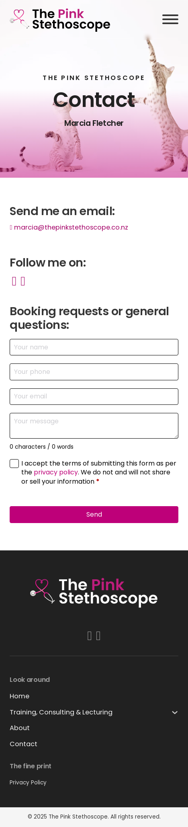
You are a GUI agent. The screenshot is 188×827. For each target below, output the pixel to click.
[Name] (94, 347)
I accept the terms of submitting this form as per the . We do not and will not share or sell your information (98, 472)
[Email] (94, 396)
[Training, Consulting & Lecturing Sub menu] (175, 712)
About (20, 728)
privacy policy (56, 472)
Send (94, 514)
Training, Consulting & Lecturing (61, 712)
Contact (23, 744)
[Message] (94, 426)
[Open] (170, 19)
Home (19, 696)
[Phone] (94, 371)
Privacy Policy (28, 782)
